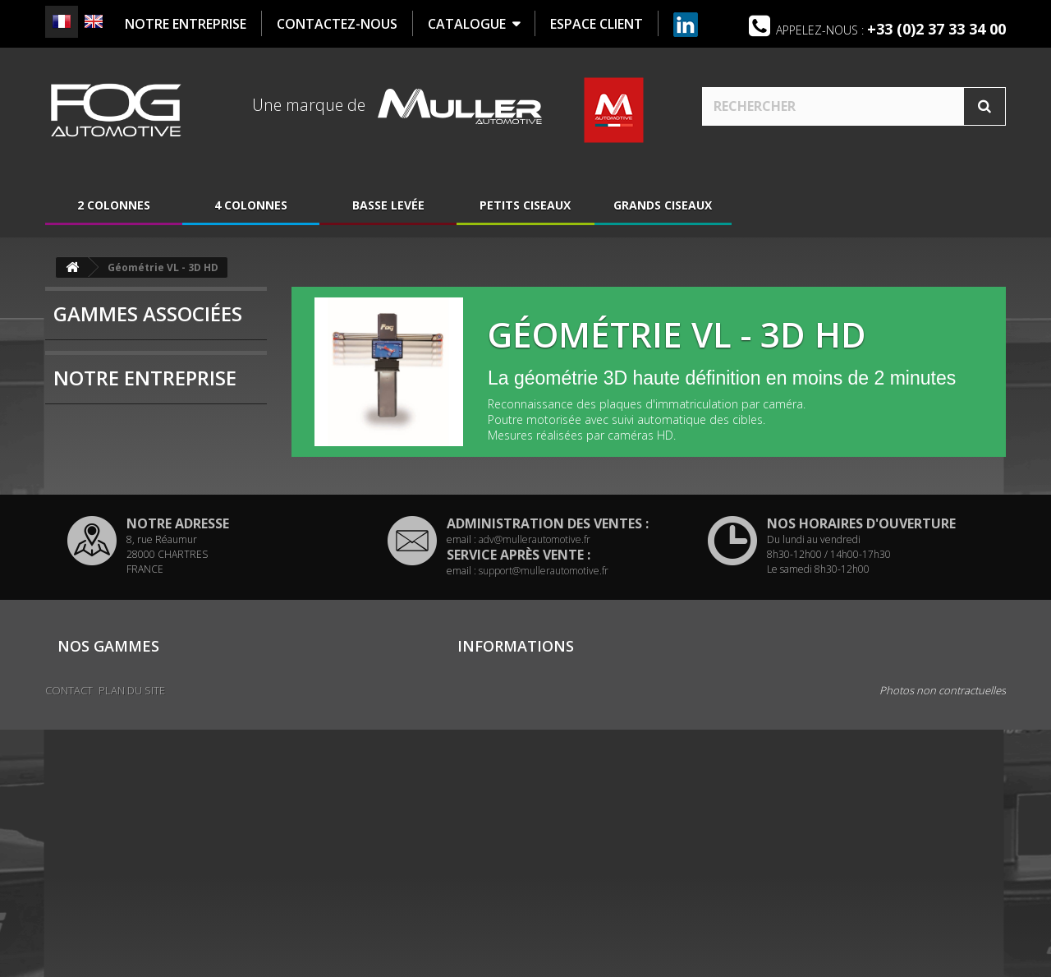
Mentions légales (498, 828)
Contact (69, 937)
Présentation (110, 512)
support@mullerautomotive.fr (543, 690)
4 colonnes (250, 207)
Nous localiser (114, 561)
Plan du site (485, 864)
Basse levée (388, 207)
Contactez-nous (496, 810)
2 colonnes (113, 207)
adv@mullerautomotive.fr (534, 659)
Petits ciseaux (525, 207)
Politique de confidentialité (523, 846)
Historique (103, 536)
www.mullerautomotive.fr (885, 896)
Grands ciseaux (662, 207)
